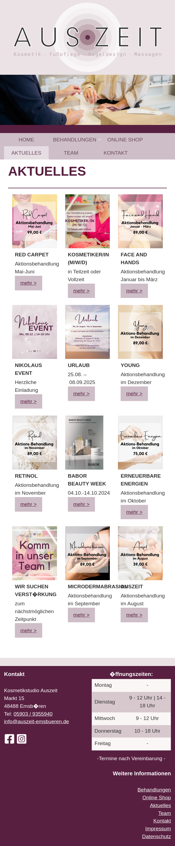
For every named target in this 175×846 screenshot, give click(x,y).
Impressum (158, 828)
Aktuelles (26, 153)
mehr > (28, 283)
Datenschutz (156, 836)
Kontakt (116, 153)
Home (26, 139)
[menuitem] (26, 139)
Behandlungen (74, 139)
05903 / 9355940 (33, 714)
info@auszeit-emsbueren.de (36, 721)
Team (71, 153)
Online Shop (125, 139)
